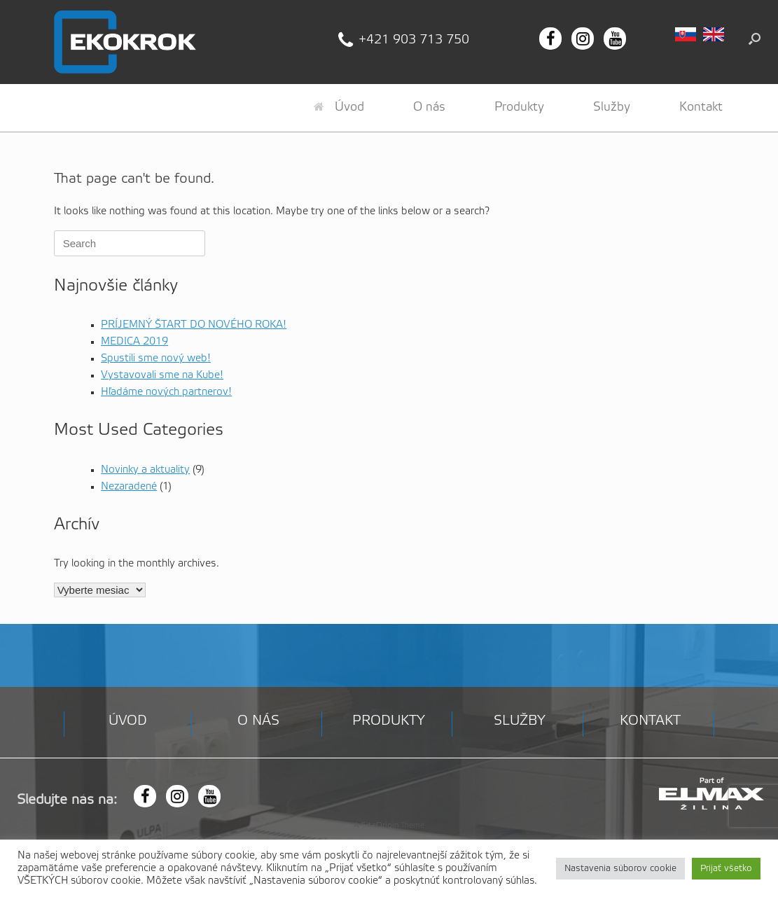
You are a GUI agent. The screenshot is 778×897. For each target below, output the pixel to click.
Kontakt (701, 107)
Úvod (339, 107)
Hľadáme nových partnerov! (166, 392)
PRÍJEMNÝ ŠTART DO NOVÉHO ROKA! (193, 325)
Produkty (519, 107)
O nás (429, 107)
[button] (754, 38)
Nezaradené (129, 487)
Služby (611, 107)
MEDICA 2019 (134, 342)
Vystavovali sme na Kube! (162, 375)
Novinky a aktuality (145, 470)
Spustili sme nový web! (156, 358)
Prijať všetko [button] (726, 868)
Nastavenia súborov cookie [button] (620, 868)
